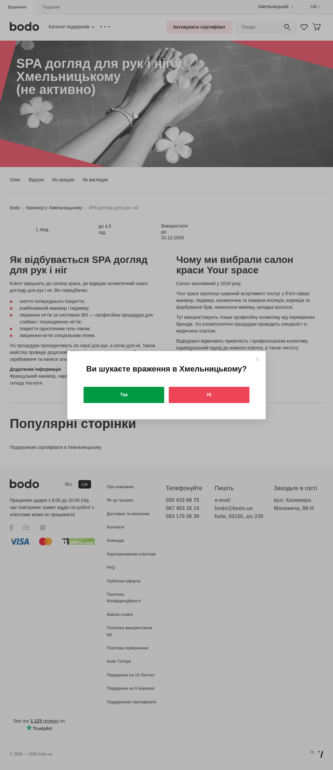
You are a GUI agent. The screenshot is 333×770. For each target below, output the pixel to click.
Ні (209, 394)
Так (124, 394)
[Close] (257, 359)
